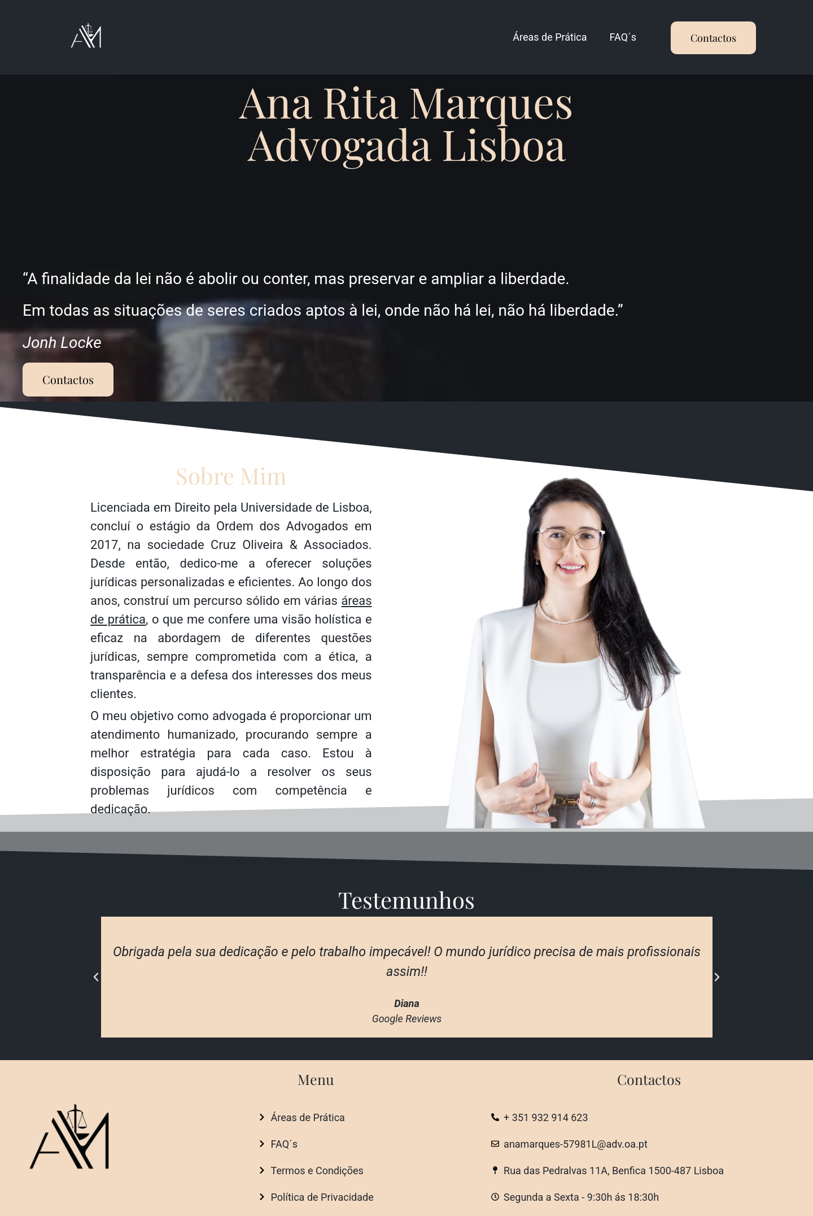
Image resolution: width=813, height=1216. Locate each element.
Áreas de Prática (550, 37)
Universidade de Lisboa (305, 507)
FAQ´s (623, 37)
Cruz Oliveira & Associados (290, 545)
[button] (96, 977)
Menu (316, 1079)
